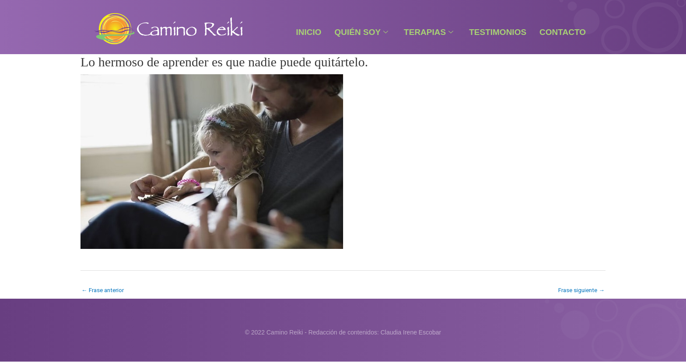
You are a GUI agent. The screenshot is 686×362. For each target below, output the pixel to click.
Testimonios (497, 32)
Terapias (428, 32)
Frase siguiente (580, 289)
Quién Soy (361, 32)
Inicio (308, 32)
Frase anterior (104, 289)
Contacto (562, 32)
